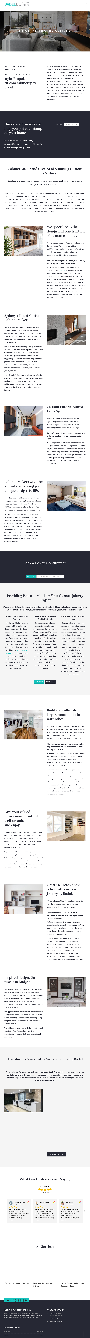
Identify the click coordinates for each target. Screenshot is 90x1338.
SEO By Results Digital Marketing (30, 1326)
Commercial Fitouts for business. (30, 1292)
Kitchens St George (67, 1333)
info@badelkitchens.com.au (57, 1295)
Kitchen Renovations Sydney (16, 1257)
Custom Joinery (8, 1292)
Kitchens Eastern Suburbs (12, 1333)
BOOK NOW (50, 681)
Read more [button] (12, 1194)
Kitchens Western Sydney (41, 1333)
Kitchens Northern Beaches (33, 1335)
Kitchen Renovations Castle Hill (26, 1333)
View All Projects (56, 1128)
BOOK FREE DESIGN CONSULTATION (50, 576)
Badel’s (62, 270)
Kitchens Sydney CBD (64, 1335)
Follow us (8, 1274)
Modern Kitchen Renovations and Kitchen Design (16, 1289)
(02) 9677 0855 (54, 1293)
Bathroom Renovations (36, 1289)
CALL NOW (58, 124)
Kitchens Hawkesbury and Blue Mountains (16, 1335)
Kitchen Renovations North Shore (49, 1335)
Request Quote (71, 124)
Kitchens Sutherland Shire (55, 1333)
